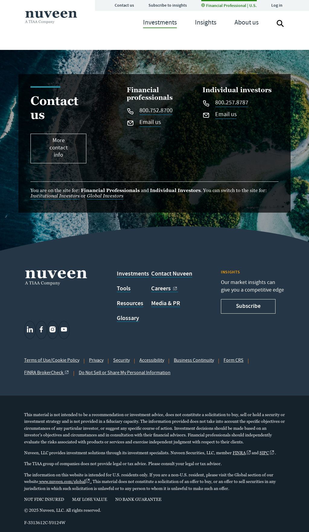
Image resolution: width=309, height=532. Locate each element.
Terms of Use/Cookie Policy (51, 360)
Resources (130, 303)
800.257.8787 (231, 103)
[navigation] (160, 23)
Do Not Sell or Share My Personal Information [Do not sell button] (124, 373)
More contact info (58, 148)
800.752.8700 (156, 111)
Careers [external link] (164, 288)
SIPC (267, 452)
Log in (276, 5)
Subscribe (248, 306)
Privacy (96, 360)
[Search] (280, 23)
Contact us (124, 5)
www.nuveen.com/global (65, 481)
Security (121, 360)
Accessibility (151, 360)
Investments (133, 273)
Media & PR (165, 303)
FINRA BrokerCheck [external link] (46, 373)
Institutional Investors (55, 196)
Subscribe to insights (167, 5)
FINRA (242, 452)
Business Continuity (194, 360)
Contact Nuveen (171, 273)
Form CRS (234, 360)
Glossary (128, 318)
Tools (124, 288)
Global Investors (105, 196)
